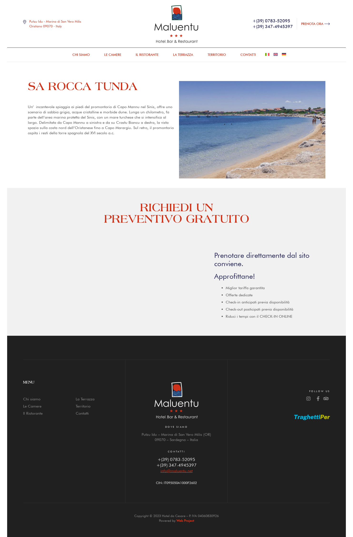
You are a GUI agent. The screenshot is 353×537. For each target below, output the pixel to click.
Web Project (185, 521)
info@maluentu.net (176, 471)
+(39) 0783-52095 (176, 459)
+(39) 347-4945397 (176, 465)
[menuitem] (267, 54)
